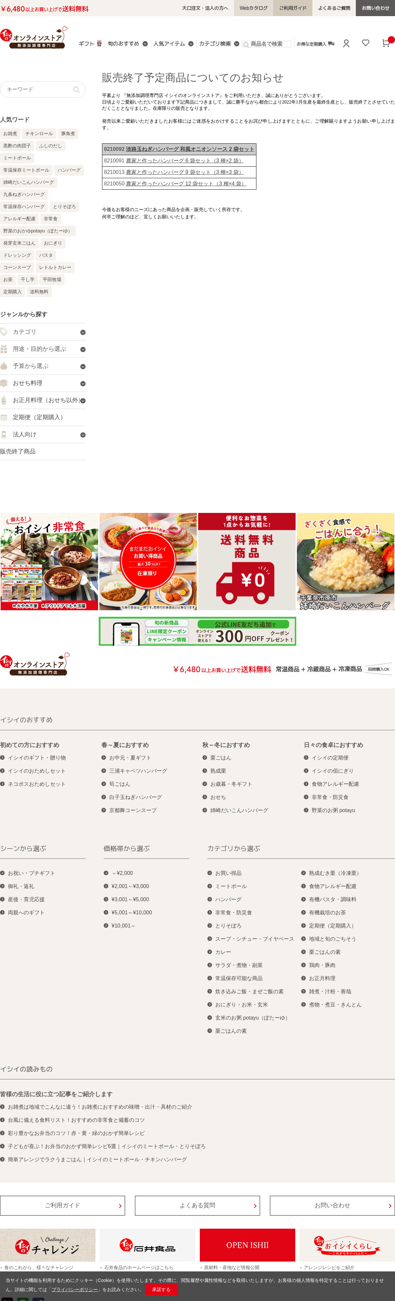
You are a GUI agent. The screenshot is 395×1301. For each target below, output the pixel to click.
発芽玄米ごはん (19, 243)
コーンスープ (17, 267)
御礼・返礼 (21, 886)
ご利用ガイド (293, 8)
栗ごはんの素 (231, 1031)
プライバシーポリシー (75, 1289)
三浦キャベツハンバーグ (138, 771)
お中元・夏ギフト (130, 757)
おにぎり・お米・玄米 (241, 1004)
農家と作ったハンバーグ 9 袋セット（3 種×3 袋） (185, 172)
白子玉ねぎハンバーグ (135, 797)
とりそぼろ (64, 206)
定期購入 (12, 291)
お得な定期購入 (315, 43)
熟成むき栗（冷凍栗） (335, 873)
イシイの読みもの (26, 1068)
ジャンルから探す (23, 314)
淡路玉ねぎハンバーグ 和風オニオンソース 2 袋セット (190, 149)
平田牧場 (52, 279)
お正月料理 (322, 978)
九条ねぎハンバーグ (24, 194)
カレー (223, 952)
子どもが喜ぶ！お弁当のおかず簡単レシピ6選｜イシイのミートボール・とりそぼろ (107, 1146)
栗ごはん (220, 757)
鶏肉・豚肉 (322, 965)
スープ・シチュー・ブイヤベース (254, 939)
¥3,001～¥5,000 (130, 899)
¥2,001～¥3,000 (130, 886)
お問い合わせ (375, 8)
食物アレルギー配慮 (335, 784)
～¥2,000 (122, 873)
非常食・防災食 (330, 797)
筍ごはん (119, 784)
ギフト (90, 43)
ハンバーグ (69, 170)
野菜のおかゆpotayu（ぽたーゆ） (37, 230)
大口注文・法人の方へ (207, 8)
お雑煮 (10, 133)
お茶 (8, 279)
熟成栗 (218, 771)
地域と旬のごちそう (332, 939)
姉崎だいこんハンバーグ (28, 182)
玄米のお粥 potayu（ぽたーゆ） (252, 1018)
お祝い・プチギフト (31, 873)
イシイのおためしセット (37, 771)
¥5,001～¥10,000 (132, 912)
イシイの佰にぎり (333, 771)
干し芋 (28, 279)
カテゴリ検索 (214, 44)
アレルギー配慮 (19, 218)
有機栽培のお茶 (327, 912)
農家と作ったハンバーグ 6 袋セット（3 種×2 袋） (185, 160)
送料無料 (39, 291)
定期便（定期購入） (332, 925)
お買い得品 (228, 873)
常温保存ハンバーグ (24, 206)
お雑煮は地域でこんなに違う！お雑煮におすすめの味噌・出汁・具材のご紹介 (100, 1107)
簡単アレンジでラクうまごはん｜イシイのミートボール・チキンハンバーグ (97, 1159)
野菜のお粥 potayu (333, 810)
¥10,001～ (124, 925)
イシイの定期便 (330, 757)
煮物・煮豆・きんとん (335, 1004)
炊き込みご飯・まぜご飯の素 (249, 991)
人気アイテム (169, 44)
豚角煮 (68, 133)
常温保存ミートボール (26, 170)
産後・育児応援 (26, 899)
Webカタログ (255, 8)
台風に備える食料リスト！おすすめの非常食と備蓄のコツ (76, 1120)
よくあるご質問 (335, 8)
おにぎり (53, 243)
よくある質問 (197, 1205)
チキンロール (39, 133)
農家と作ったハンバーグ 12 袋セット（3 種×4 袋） (186, 183)
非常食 (51, 218)
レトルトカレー (55, 267)
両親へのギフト (26, 912)
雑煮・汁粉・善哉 (330, 991)
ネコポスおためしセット (37, 784)
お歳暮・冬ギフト (231, 784)
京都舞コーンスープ (133, 810)
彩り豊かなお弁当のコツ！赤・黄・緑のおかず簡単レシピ (76, 1133)
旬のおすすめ (124, 44)
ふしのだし (50, 145)
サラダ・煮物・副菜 (239, 965)
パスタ (46, 255)
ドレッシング (17, 255)
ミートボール (17, 157)
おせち (218, 797)
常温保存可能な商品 (239, 978)
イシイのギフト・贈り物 (37, 757)
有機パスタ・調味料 (332, 899)
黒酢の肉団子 (17, 145)
